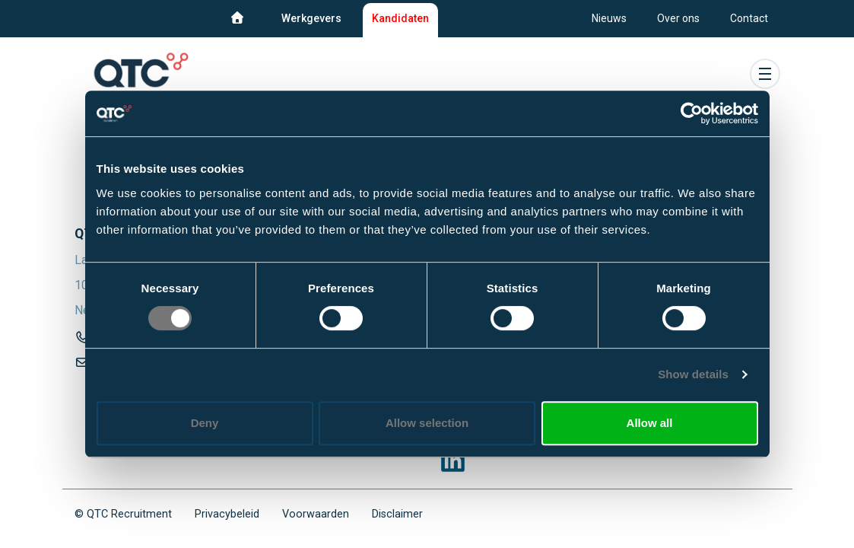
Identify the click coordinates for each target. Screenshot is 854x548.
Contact (749, 18)
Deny (205, 422)
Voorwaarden (315, 514)
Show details (693, 374)
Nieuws (609, 18)
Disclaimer (397, 514)
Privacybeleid (227, 514)
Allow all (650, 422)
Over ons (678, 18)
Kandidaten (400, 18)
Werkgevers (311, 18)
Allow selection (427, 422)
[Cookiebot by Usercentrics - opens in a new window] (691, 113)
